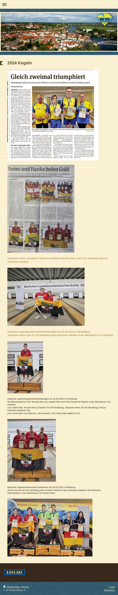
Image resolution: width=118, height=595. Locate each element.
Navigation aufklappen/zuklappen (59, 4)
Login (112, 586)
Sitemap (25, 586)
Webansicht (109, 590)
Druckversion (11, 586)
